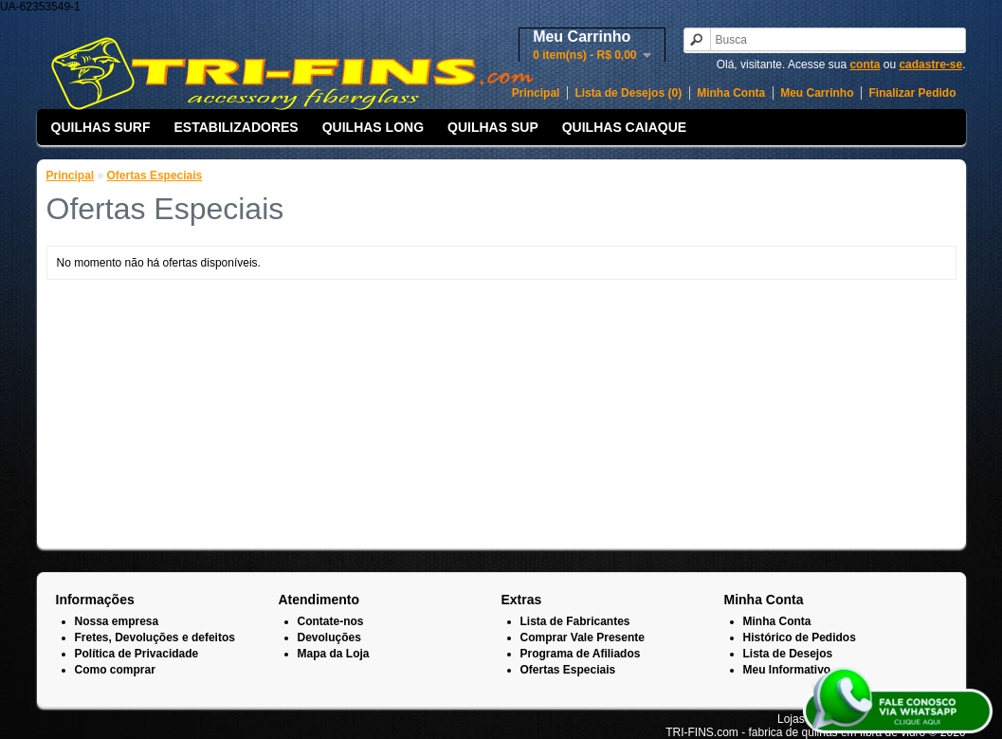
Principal (536, 93)
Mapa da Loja (334, 653)
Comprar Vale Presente (582, 637)
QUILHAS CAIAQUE (624, 127)
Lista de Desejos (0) (628, 93)
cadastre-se (930, 64)
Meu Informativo (787, 669)
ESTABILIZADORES (236, 127)
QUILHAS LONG (373, 127)
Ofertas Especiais (155, 175)
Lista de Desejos (788, 653)
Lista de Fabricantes (575, 621)
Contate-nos (331, 621)
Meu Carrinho (816, 93)
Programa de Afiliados (580, 653)
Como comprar (115, 669)
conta (864, 64)
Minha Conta (731, 93)
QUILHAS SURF (101, 127)
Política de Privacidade (137, 653)
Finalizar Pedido (912, 93)
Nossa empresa (117, 621)
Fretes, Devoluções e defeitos (155, 637)
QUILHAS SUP (492, 127)
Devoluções (329, 637)
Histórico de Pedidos (799, 637)
